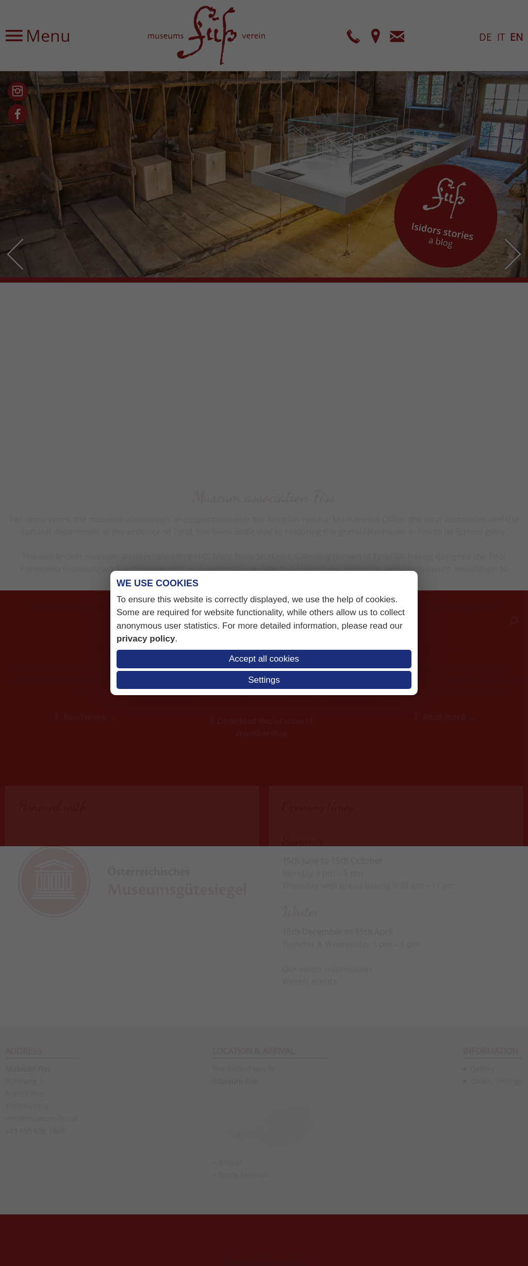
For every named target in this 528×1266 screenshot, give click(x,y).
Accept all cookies (264, 659)
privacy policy (146, 639)
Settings (263, 680)
